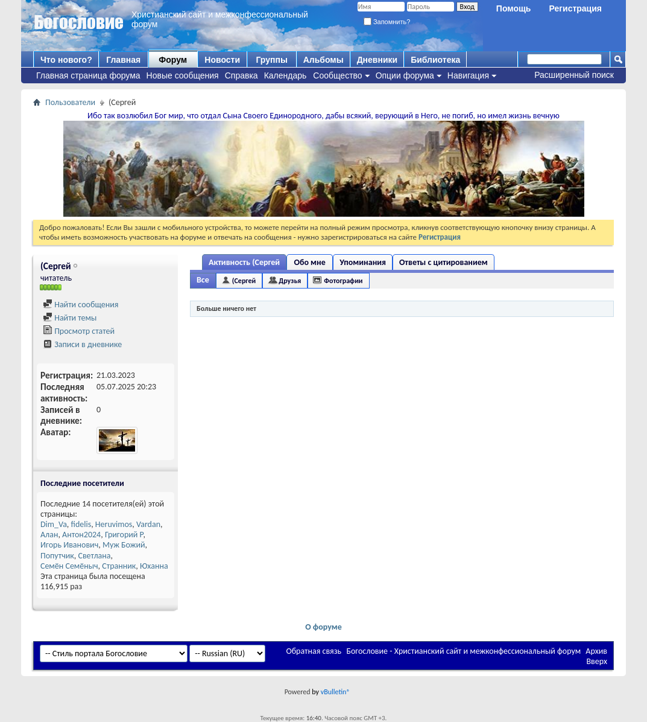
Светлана (94, 556)
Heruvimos (114, 524)
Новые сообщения (183, 75)
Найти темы (69, 318)
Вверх (596, 661)
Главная (123, 60)
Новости (222, 60)
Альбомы (323, 60)
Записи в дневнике (82, 344)
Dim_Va (53, 524)
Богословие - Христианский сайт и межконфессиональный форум (463, 651)
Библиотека (435, 60)
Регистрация (575, 8)
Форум (173, 60)
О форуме (323, 627)
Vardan (148, 524)
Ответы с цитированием (443, 262)
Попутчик (57, 556)
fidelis (81, 524)
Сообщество (337, 75)
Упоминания (362, 262)
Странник (119, 566)
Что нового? (66, 60)
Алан (49, 534)
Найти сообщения (80, 304)
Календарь (285, 75)
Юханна (154, 566)
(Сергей (244, 280)
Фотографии (343, 280)
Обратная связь (313, 651)
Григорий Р (124, 534)
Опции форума (405, 75)
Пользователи (70, 102)
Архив (596, 651)
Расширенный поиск (574, 75)
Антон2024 (81, 534)
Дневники (377, 60)
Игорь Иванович (69, 545)
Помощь (513, 8)
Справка (241, 75)
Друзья (290, 280)
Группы (271, 60)
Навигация (468, 75)
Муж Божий (124, 545)
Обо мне (310, 262)
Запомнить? (387, 21)
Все (203, 280)
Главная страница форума (88, 75)
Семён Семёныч (69, 566)
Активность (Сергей (244, 262)
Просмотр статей (79, 331)
